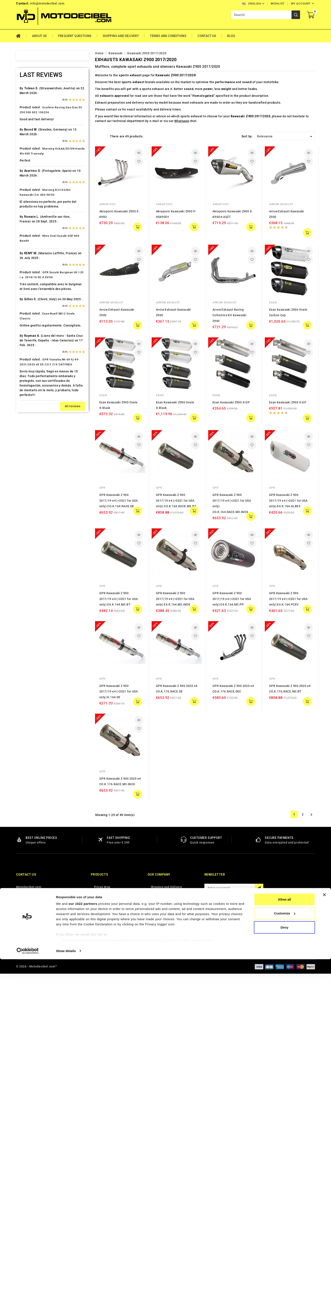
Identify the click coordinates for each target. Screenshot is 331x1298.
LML (24, 472)
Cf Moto (27, 240)
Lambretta (29, 457)
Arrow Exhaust (281, 204)
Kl (22, 427)
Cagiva (26, 218)
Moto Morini (30, 532)
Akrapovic (107, 204)
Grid (97, 136)
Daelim (26, 255)
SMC (24, 651)
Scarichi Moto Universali (40, 636)
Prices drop (102, 1212)
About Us (39, 36)
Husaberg (28, 375)
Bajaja (26, 150)
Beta (24, 180)
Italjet (25, 405)
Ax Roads (28, 143)
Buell (25, 203)
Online (26, 554)
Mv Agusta (29, 539)
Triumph (27, 719)
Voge (25, 749)
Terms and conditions (168, 36)
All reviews (72, 1136)
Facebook (208, 1226)
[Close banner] (324, 1233)
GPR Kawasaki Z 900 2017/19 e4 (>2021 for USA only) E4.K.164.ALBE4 (288, 500)
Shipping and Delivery (121, 36)
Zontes (26, 764)
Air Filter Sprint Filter (37, 113)
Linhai (25, 464)
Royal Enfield (31, 629)
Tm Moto (28, 704)
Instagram (218, 1226)
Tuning (26, 726)
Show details (66, 1289)
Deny (285, 1266)
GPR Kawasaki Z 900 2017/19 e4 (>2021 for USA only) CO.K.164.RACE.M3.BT (176, 500)
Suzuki (26, 674)
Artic (25, 135)
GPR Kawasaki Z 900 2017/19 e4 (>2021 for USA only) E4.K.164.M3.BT (118, 598)
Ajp (23, 120)
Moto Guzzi (30, 524)
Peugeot (27, 569)
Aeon (25, 105)
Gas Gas (27, 322)
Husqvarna (29, 382)
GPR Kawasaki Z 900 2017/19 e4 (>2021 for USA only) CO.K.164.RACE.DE (118, 500)
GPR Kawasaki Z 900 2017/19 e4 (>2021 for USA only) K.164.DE (118, 644)
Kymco (26, 449)
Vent (24, 741)
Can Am (27, 225)
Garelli (26, 315)
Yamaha (27, 756)
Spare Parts (30, 659)
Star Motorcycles (34, 666)
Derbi (25, 270)
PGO (24, 577)
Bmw (24, 188)
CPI (24, 248)
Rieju (25, 621)
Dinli (24, 277)
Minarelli (28, 509)
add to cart (137, 226)
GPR (102, 487)
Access (26, 91)
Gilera (25, 330)
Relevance (285, 136)
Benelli (26, 173)
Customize (284, 1252)
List (104, 136)
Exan (273, 302)
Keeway (26, 420)
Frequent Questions (75, 36)
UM (23, 734)
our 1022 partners (83, 1242)
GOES (25, 337)
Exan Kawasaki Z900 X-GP (231, 402)
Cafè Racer (29, 210)
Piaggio (27, 584)
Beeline (26, 165)
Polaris (26, 592)
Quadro (26, 614)
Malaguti (28, 494)
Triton (26, 711)
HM (23, 352)
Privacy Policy (161, 1218)
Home (21, 35)
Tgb (24, 696)
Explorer (27, 292)
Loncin (26, 479)
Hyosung (28, 390)
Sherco (26, 644)
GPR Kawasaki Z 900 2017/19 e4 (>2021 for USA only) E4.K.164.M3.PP (231, 551)
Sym (24, 689)
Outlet (25, 562)
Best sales (101, 1224)
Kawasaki (28, 412)
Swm (24, 681)
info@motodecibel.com (47, 3)
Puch (25, 599)
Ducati (26, 285)
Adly (24, 98)
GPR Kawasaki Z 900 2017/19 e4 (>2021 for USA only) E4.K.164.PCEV (288, 551)
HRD (24, 367)
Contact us (26, 1199)
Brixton (26, 195)
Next (311, 719)
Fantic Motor (31, 307)
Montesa (28, 517)
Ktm (24, 442)
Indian (26, 397)
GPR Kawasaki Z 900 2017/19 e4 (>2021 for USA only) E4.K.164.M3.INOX (175, 598)
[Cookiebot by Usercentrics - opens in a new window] (27, 1289)
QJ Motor (28, 607)
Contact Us (207, 36)
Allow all (284, 1238)
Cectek (26, 233)
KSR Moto (28, 435)
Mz (23, 547)
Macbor (27, 487)
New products (104, 1218)
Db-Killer (28, 263)
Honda (26, 360)
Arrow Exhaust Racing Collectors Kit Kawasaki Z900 (229, 315)
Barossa (27, 158)
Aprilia (26, 128)
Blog (231, 36)
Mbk (24, 502)
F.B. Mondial (30, 300)
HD (23, 345)
